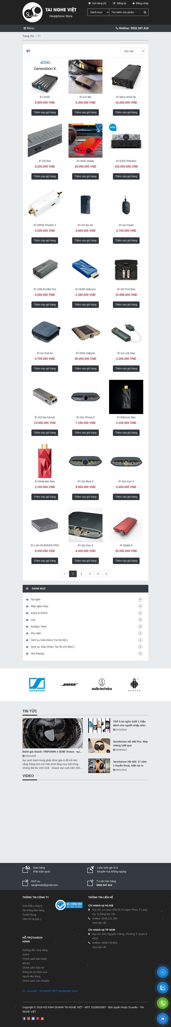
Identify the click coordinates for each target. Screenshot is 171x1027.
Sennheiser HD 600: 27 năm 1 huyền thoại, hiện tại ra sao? (130, 764)
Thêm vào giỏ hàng (45, 112)
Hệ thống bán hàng (33, 910)
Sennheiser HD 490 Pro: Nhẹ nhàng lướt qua (130, 743)
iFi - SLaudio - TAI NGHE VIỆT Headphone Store (50, 991)
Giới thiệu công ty (32, 905)
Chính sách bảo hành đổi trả (34, 961)
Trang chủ (28, 36)
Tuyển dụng (29, 914)
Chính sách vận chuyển (35, 980)
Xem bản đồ (99, 922)
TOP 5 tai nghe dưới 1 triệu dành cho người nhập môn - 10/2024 (130, 723)
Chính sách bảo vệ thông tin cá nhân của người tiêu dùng (34, 972)
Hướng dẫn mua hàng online (35, 952)
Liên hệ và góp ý (31, 919)
